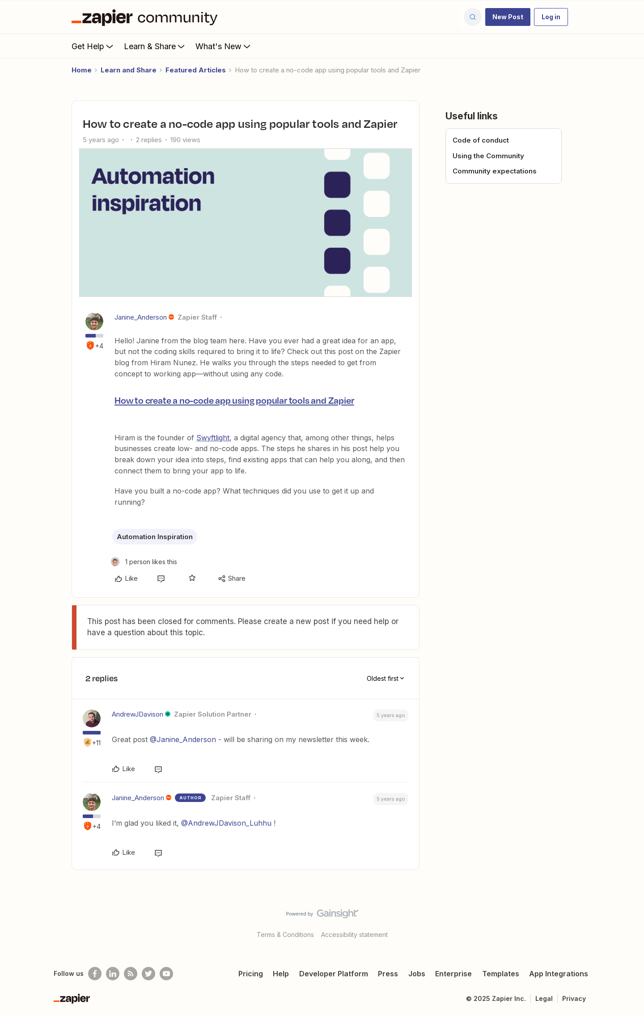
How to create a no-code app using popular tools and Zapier (234, 400)
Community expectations (495, 171)
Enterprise (453, 973)
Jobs (416, 973)
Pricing (250, 973)
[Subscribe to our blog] (130, 973)
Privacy (574, 998)
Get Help (93, 46)
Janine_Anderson (140, 317)
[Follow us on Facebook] (95, 973)
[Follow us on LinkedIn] (112, 973)
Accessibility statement (354, 934)
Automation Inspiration (155, 536)
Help (281, 973)
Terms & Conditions (285, 934)
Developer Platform (333, 973)
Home (82, 70)
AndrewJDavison (137, 714)
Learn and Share (129, 70)
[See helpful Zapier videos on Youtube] (166, 973)
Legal (544, 998)
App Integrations (558, 973)
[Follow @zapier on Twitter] (148, 973)
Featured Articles (195, 70)
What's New (223, 46)
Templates (500, 973)
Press (388, 973)
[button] (507, 17)
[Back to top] (626, 921)
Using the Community (488, 156)
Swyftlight (212, 437)
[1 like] (143, 561)
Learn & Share (155, 46)
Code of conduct (481, 140)
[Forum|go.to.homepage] (147, 17)
